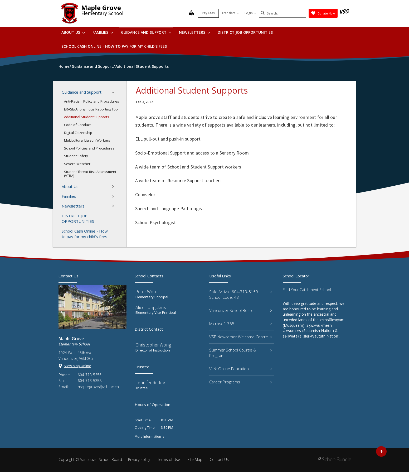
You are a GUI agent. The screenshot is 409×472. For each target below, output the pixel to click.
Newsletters (194, 32)
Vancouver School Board (240, 310)
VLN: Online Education (240, 368)
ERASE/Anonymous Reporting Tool (91, 109)
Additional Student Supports (86, 116)
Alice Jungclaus (150, 307)
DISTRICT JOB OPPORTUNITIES (245, 32)
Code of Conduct (77, 124)
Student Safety (76, 155)
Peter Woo (145, 291)
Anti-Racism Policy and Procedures (91, 101)
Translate (230, 13)
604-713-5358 (89, 380)
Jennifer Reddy (150, 382)
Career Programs (240, 381)
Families (102, 32)
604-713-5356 (89, 374)
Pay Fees (208, 13)
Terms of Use (168, 459)
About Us (73, 32)
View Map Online (77, 365)
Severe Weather (77, 163)
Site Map (194, 459)
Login (250, 13)
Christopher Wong (153, 345)
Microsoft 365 (240, 323)
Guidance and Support (146, 32)
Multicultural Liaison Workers (87, 140)
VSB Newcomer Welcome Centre (240, 336)
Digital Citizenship (78, 132)
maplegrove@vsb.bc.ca (98, 386)
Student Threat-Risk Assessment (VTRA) (90, 173)
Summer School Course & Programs (240, 352)
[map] (191, 13)
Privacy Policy (139, 459)
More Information (148, 437)
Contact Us (219, 459)
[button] (115, 92)
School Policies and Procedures (89, 148)
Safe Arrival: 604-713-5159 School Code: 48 (240, 294)
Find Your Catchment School (307, 289)
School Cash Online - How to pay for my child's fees (114, 46)
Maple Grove (101, 7)
